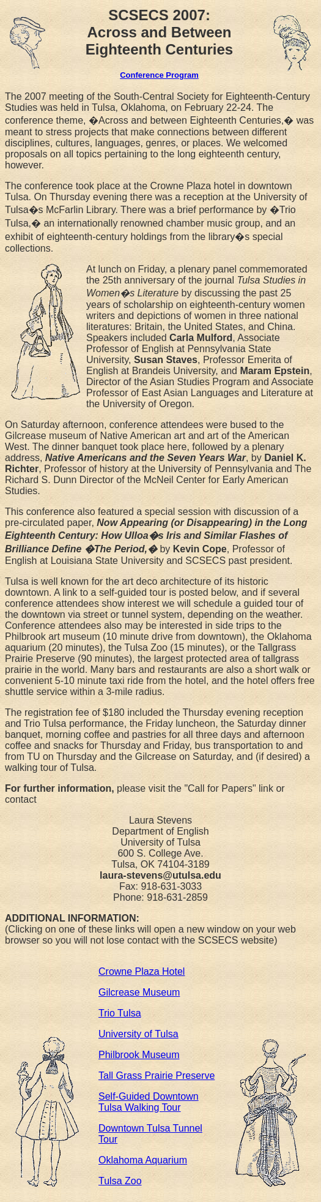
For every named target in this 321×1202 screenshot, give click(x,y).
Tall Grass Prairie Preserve (156, 1075)
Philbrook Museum (139, 1055)
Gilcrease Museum (139, 992)
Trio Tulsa (119, 1013)
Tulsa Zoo (120, 1181)
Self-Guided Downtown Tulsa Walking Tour (148, 1102)
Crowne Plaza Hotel (141, 971)
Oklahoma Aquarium (142, 1160)
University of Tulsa (138, 1034)
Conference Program (159, 75)
